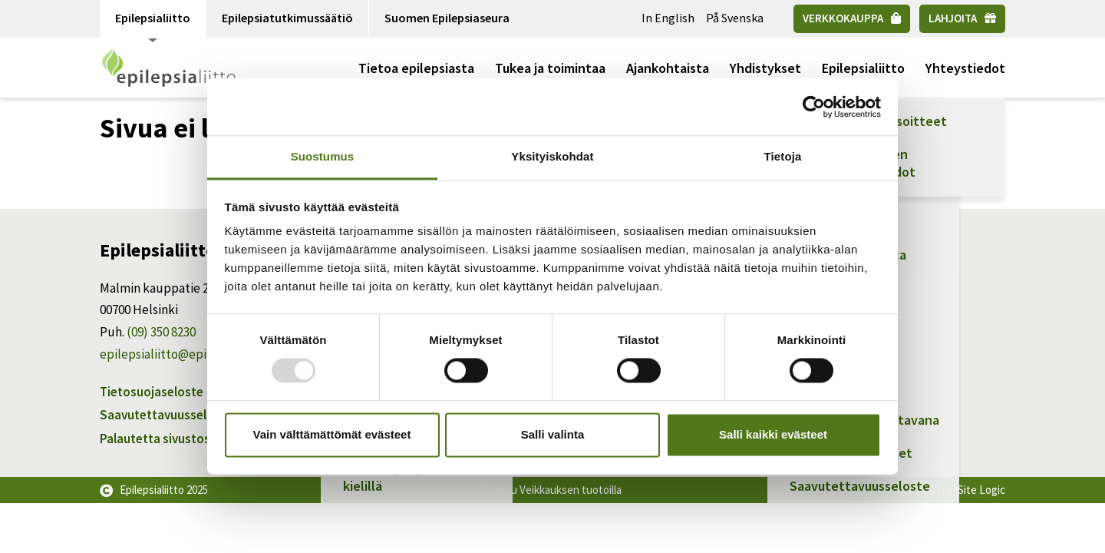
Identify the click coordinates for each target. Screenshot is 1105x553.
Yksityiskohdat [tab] (552, 156)
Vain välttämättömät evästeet (332, 434)
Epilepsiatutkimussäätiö (287, 17)
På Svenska (735, 17)
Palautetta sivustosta (161, 438)
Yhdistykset (765, 68)
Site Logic (981, 489)
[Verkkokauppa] (851, 19)
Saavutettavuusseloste (166, 414)
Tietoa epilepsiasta (416, 68)
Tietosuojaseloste (151, 391)
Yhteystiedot (965, 68)
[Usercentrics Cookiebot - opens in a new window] (814, 106)
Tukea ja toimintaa (550, 68)
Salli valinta (553, 434)
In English (668, 17)
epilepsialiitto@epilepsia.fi (174, 354)
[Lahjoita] (962, 19)
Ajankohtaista (667, 68)
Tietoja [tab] (783, 156)
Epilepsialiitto (152, 24)
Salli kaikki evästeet (773, 434)
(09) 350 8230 (161, 331)
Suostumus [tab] (323, 156)
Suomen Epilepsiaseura (447, 17)
